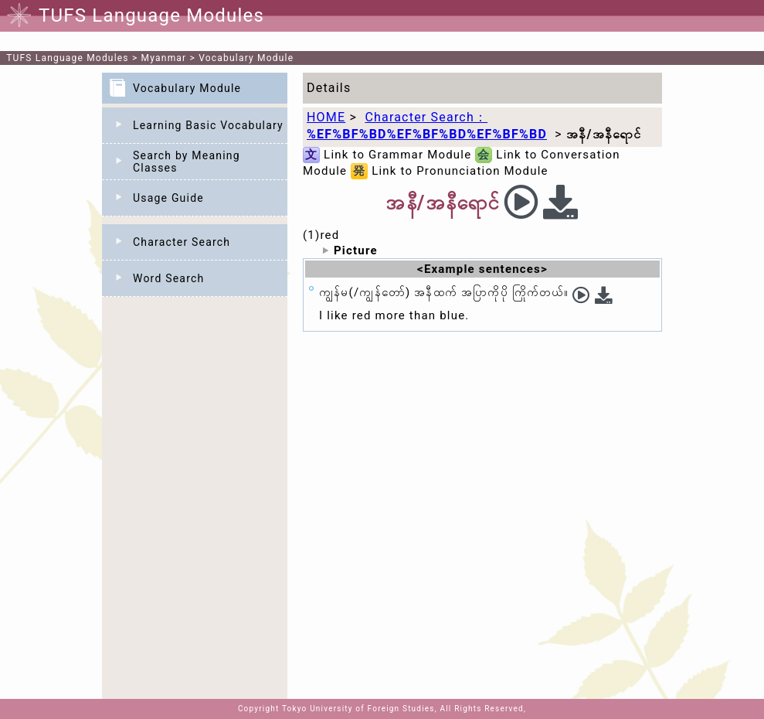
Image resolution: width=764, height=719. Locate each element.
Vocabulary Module (246, 58)
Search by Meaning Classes (186, 161)
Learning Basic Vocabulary (208, 125)
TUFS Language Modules (67, 58)
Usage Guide (168, 198)
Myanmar (164, 58)
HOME (326, 117)
